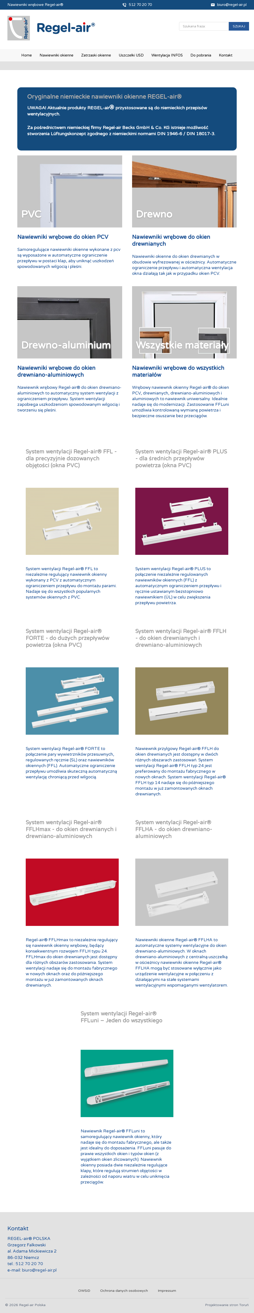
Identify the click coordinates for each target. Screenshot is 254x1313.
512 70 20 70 (140, 4)
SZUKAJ (239, 26)
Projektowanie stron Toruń (227, 1305)
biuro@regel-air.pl (232, 4)
